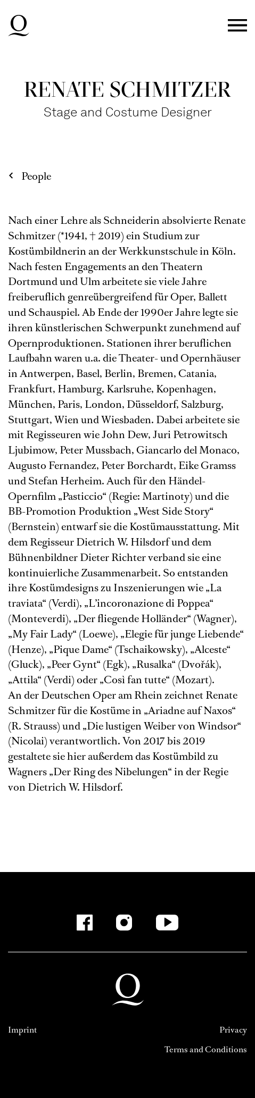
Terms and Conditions (205, 1049)
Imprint (22, 1029)
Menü (237, 25)
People (36, 176)
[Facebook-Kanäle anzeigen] (85, 923)
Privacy (233, 1029)
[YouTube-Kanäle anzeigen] (166, 923)
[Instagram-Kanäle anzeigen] (124, 923)
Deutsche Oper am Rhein (18, 25)
